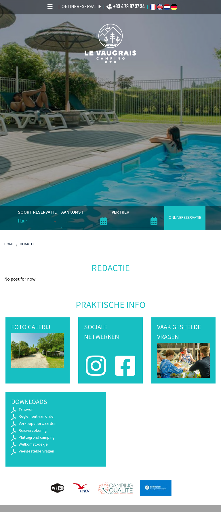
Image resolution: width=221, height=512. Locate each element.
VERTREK (120, 213)
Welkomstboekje (33, 445)
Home (9, 244)
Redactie (27, 244)
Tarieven (26, 410)
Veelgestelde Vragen (36, 452)
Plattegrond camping (36, 438)
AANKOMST (72, 213)
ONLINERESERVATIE (185, 218)
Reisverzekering (33, 431)
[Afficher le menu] (50, 7)
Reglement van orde (36, 417)
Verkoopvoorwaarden (37, 424)
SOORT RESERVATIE (37, 212)
